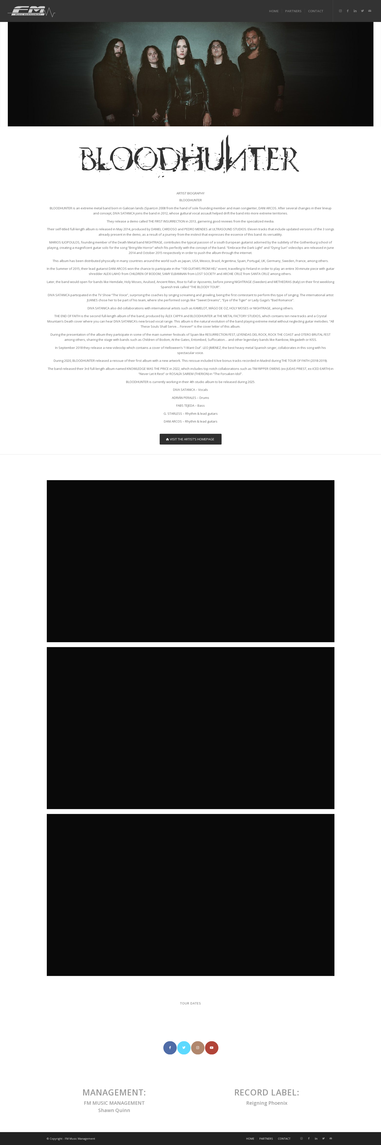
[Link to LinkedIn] (355, 10)
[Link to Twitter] (362, 10)
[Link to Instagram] (340, 10)
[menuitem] (274, 11)
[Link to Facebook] (348, 10)
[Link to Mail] (369, 10)
